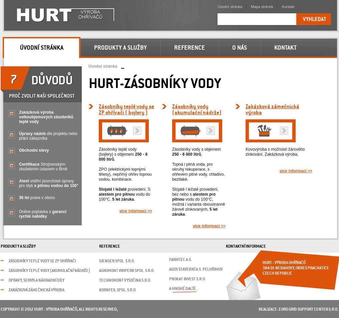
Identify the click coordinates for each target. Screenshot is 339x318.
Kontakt (288, 7)
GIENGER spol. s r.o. (117, 261)
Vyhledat (314, 19)
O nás (239, 48)
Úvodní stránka (102, 66)
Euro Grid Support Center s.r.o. (308, 309)
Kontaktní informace (246, 246)
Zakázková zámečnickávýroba (272, 110)
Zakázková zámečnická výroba (36, 290)
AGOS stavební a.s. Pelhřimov (196, 269)
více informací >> (135, 211)
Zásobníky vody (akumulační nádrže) (197, 110)
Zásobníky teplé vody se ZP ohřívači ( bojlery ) (126, 110)
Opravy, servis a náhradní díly (36, 280)
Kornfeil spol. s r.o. (117, 290)
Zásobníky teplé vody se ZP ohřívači (42, 261)
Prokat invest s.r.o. (187, 279)
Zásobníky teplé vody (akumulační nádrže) (49, 270)
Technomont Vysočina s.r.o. (125, 280)
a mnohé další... (183, 288)
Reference (189, 48)
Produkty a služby (120, 48)
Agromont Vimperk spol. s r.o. (126, 270)
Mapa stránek (262, 7)
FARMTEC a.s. (180, 259)
